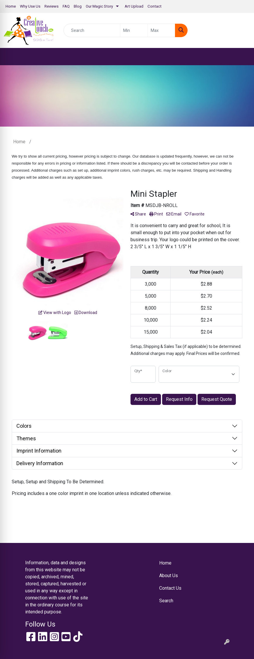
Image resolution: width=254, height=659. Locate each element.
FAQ (66, 6)
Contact (154, 6)
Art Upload (134, 6)
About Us (168, 575)
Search (166, 600)
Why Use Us (30, 6)
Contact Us (170, 588)
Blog (78, 6)
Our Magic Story (99, 6)
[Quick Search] (92, 30)
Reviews (51, 6)
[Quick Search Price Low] (134, 30)
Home (11, 6)
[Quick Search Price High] (161, 30)
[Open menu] (242, 57)
